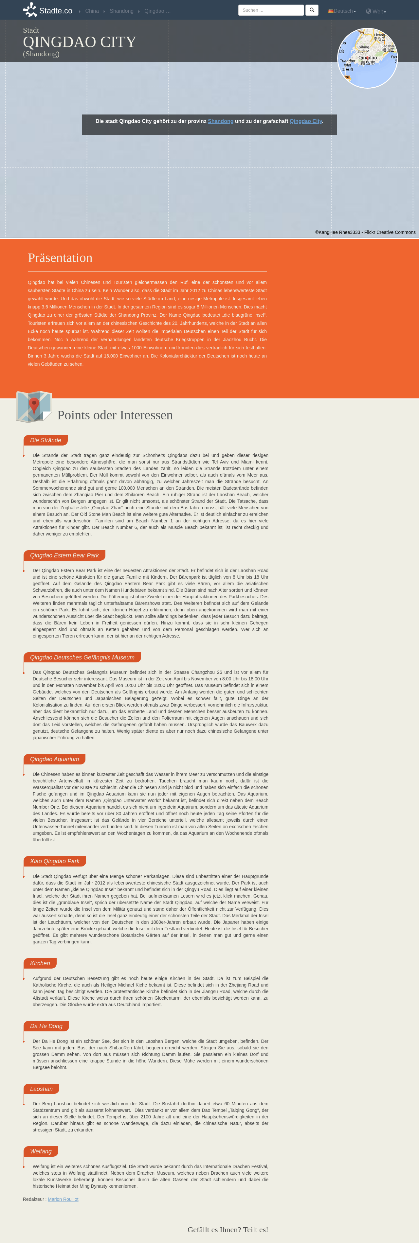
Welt (376, 11)
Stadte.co (55, 10)
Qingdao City (306, 121)
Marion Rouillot (63, 1199)
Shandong (220, 121)
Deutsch (342, 11)
